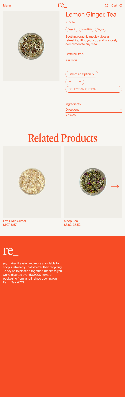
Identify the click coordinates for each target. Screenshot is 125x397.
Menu (7, 6)
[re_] (62, 5)
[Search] (106, 6)
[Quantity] (75, 82)
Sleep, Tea (71, 221)
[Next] (115, 186)
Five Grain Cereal (14, 221)
